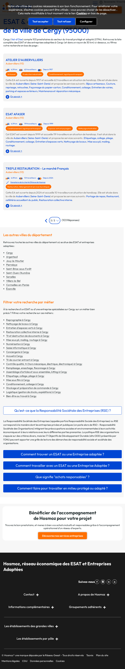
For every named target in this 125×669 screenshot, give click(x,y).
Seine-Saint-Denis (40, 83)
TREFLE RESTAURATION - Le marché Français (37, 168)
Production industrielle (32, 74)
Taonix (89, 655)
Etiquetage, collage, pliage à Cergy (25, 376)
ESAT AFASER (15, 114)
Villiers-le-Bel (13, 280)
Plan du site (102, 655)
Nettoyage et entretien (87, 128)
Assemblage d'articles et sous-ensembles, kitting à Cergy (36, 371)
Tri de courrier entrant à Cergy (22, 359)
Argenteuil (12, 256)
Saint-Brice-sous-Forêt (18, 268)
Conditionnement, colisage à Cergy (25, 384)
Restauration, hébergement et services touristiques (28, 187)
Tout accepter (40, 21)
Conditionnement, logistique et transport (65, 74)
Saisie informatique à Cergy (21, 347)
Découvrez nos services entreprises (62, 535)
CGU (24, 661)
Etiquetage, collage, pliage (98, 138)
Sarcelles (11, 276)
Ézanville (11, 288)
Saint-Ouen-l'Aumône (18, 272)
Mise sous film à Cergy (18, 380)
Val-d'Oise (16, 39)
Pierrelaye (11, 264)
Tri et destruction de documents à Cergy (27, 335)
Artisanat (11, 74)
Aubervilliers (22, 83)
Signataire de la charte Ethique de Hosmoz (27, 182)
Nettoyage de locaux (75, 141)
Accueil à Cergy (14, 356)
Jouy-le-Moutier (15, 260)
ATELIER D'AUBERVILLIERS (24, 60)
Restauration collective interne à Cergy (27, 332)
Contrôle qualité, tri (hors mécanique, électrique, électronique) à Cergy (44, 363)
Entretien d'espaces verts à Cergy (24, 327)
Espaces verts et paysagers (59, 128)
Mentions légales (11, 661)
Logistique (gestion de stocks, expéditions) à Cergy (33, 392)
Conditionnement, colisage (76, 87)
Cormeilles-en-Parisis (17, 284)
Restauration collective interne (55, 200)
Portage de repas (95, 196)
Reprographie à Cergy (18, 320)
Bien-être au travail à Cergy (21, 396)
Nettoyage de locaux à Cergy (22, 323)
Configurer (86, 21)
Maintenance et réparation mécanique (59, 91)
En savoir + (16, 96)
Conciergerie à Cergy (17, 351)
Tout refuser (64, 21)
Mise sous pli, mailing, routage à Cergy (26, 339)
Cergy (9, 252)
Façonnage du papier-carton (45, 87)
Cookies (81, 13)
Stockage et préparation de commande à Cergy (32, 388)
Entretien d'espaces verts (49, 141)
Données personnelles (41, 661)
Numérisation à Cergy (18, 344)
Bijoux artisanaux (95, 83)
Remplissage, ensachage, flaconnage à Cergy (30, 368)
